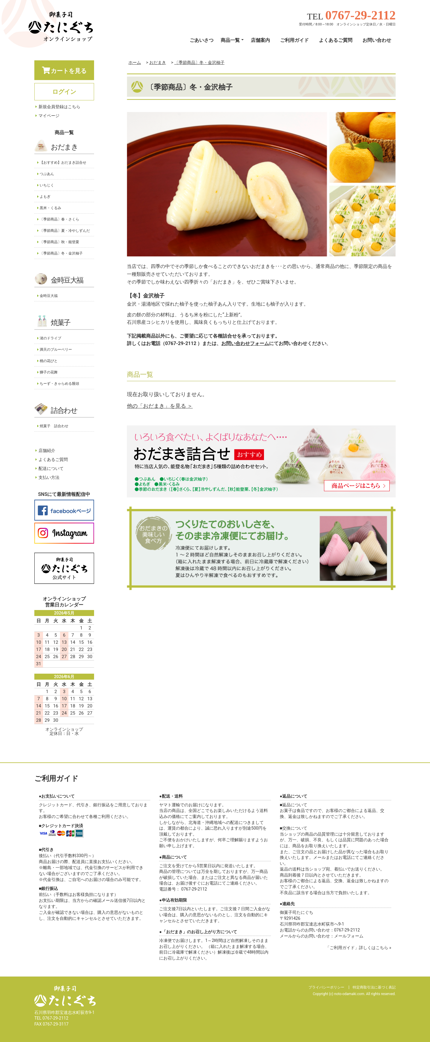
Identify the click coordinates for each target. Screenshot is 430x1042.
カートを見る (64, 70)
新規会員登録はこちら (59, 107)
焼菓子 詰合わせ (54, 426)
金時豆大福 (67, 280)
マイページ (49, 116)
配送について (51, 468)
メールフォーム (348, 936)
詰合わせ (64, 410)
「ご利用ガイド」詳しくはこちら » (358, 947)
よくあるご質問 (335, 40)
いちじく (47, 185)
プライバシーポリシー (326, 987)
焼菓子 (60, 323)
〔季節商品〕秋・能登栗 (59, 242)
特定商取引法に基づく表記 (374, 987)
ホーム (134, 62)
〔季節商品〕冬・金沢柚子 (199, 62)
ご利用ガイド (294, 40)
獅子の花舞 (49, 372)
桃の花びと (49, 361)
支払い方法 (49, 477)
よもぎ (45, 196)
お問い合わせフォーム (245, 343)
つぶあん (47, 174)
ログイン (64, 91)
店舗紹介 (47, 450)
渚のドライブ (50, 338)
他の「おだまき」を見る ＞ (160, 406)
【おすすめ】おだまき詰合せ (63, 162)
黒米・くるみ (50, 208)
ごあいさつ (202, 40)
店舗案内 (260, 40)
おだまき (157, 62)
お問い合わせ (377, 40)
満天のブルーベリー (56, 349)
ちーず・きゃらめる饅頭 (59, 383)
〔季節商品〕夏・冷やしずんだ (65, 231)
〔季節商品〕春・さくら (59, 219)
